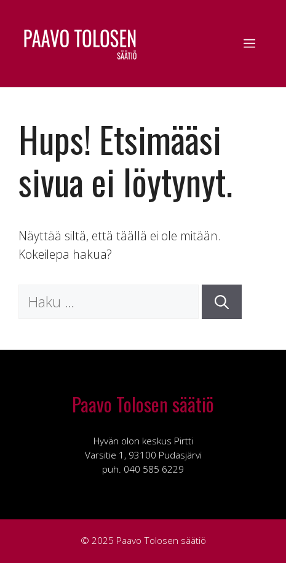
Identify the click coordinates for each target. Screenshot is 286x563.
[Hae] (222, 302)
